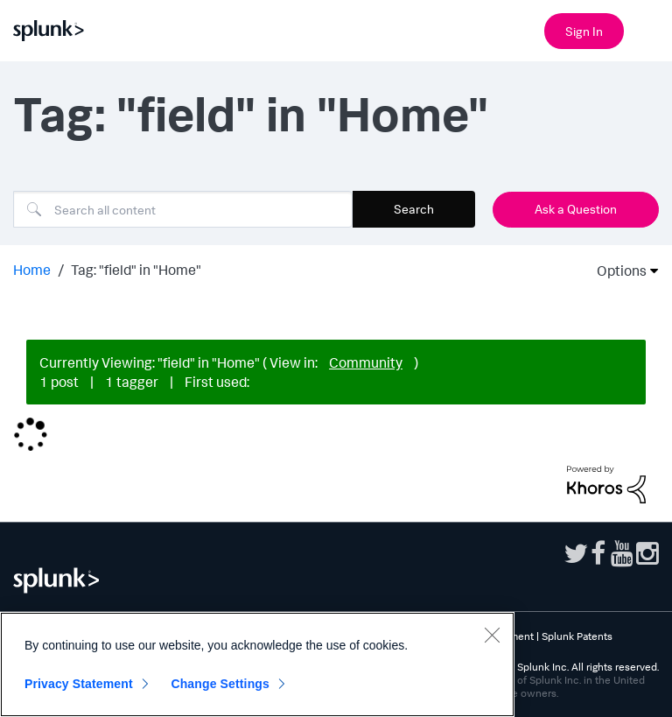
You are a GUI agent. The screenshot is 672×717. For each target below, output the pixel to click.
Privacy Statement (78, 684)
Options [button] (616, 270)
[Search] (183, 209)
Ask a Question (576, 208)
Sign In (584, 31)
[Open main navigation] (648, 29)
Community (365, 362)
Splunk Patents (577, 636)
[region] (257, 664)
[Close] (491, 634)
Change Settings (220, 684)
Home (32, 269)
